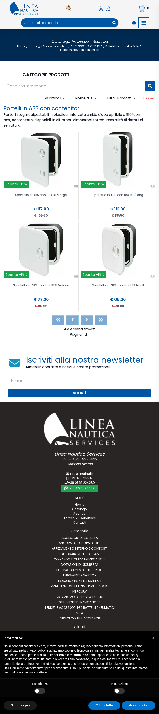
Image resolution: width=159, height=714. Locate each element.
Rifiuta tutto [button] (104, 705)
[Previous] (72, 320)
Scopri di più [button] (20, 705)
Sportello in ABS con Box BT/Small (118, 286)
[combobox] (65, 22)
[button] (153, 637)
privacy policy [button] (36, 650)
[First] (58, 320)
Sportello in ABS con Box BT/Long (118, 195)
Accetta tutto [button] (138, 705)
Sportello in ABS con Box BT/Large (41, 195)
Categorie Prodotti (47, 75)
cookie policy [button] (129, 655)
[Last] (101, 320)
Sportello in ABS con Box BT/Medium (41, 286)
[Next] (87, 320)
